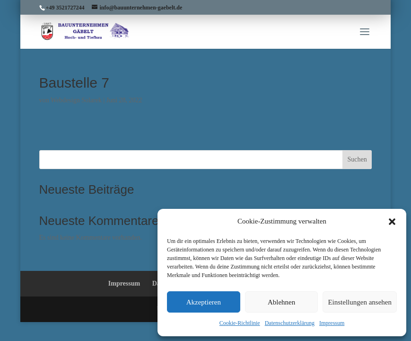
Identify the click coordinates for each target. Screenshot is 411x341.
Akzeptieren (203, 302)
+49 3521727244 (65, 7)
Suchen (357, 159)
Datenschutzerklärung (290, 323)
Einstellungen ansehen (360, 302)
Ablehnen (281, 302)
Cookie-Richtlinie (239, 323)
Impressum (331, 323)
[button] (392, 221)
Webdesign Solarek (76, 100)
